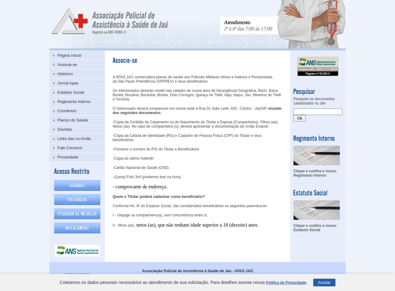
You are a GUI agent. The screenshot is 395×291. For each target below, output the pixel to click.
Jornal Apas (67, 83)
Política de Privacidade (286, 283)
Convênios (66, 111)
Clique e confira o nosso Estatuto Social (314, 227)
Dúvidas (64, 129)
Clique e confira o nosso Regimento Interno (314, 173)
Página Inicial (69, 55)
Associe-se (67, 64)
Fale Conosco (69, 148)
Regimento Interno (73, 101)
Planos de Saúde (72, 120)
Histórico (65, 74)
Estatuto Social (70, 92)
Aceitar (324, 282)
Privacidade (67, 157)
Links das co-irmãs (74, 138)
